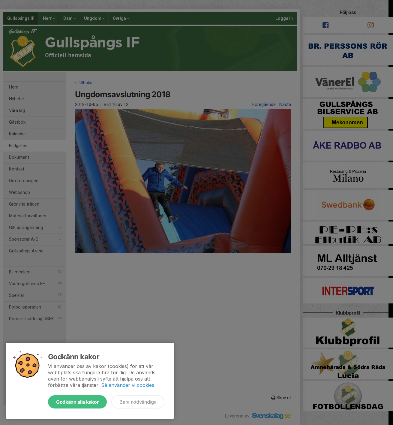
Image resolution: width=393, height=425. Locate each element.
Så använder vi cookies (127, 385)
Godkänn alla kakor (77, 402)
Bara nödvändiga (137, 402)
